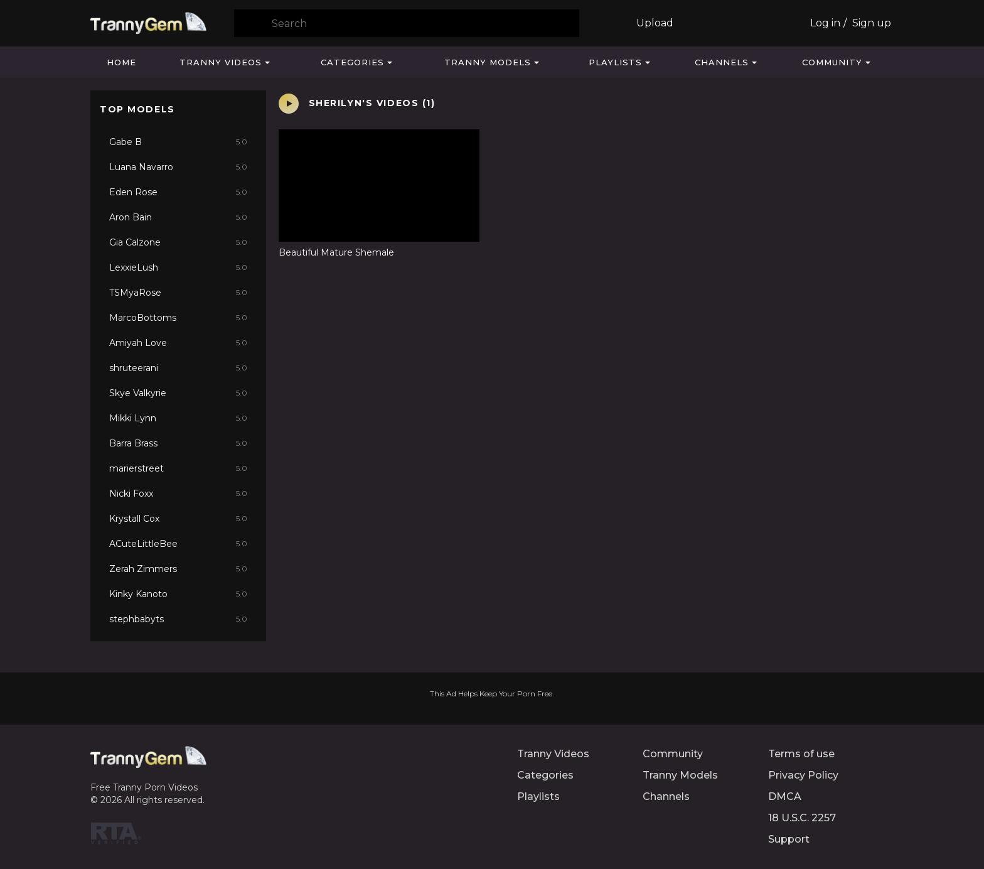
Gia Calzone (178, 242)
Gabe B (178, 141)
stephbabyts (178, 619)
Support (789, 839)
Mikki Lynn (178, 418)
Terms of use (801, 754)
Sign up (871, 23)
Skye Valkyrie (178, 393)
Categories (352, 62)
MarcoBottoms (178, 317)
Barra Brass (178, 443)
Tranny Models (487, 62)
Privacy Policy (803, 775)
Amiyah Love (178, 342)
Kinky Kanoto (178, 594)
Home (121, 62)
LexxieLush (178, 267)
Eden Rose (178, 192)
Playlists (615, 62)
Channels (722, 62)
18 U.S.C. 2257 (802, 818)
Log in (825, 23)
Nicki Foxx (178, 493)
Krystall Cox (178, 518)
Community (832, 62)
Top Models (137, 109)
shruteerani (178, 368)
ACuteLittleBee (178, 543)
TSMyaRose (178, 292)
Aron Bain (178, 217)
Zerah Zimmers (178, 568)
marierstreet (178, 468)
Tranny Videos (220, 62)
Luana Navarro (178, 167)
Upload (654, 23)
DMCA (784, 796)
